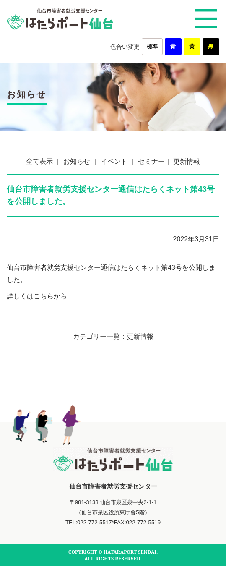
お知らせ (76, 161)
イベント (114, 161)
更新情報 (186, 161)
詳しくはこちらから (37, 296)
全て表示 (39, 161)
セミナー (151, 161)
